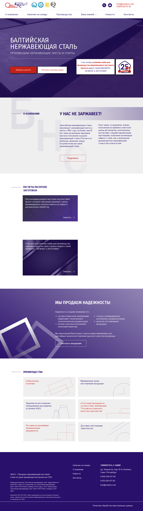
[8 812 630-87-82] (104, 5)
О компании (11, 14)
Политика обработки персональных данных (113, 505)
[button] (23, 70)
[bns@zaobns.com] (110, 5)
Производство (64, 14)
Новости (110, 14)
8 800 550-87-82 (108, 476)
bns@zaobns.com (108, 485)
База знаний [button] (88, 14)
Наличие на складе (37, 14)
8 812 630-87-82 (107, 481)
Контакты (129, 14)
